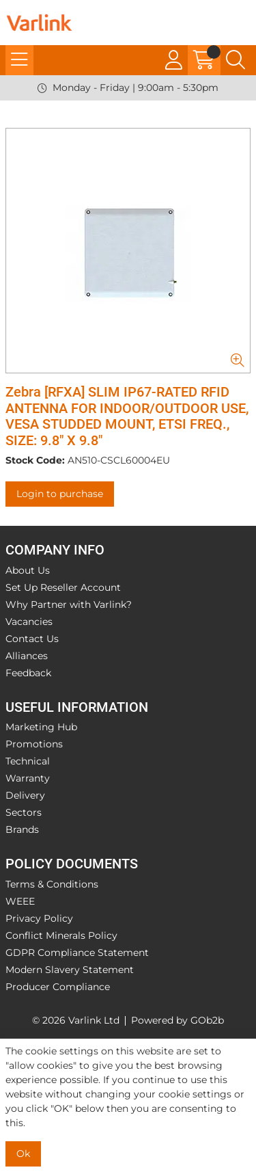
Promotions (34, 744)
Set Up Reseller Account (63, 587)
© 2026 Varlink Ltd (75, 1020)
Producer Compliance (57, 987)
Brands (22, 829)
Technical (27, 761)
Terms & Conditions (51, 884)
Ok (23, 1153)
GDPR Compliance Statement (77, 952)
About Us (27, 570)
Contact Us (32, 638)
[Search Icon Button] (236, 60)
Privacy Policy (39, 918)
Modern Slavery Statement (69, 969)
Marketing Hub (41, 727)
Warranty (27, 778)
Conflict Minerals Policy (61, 935)
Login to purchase (59, 494)
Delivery (25, 795)
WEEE (20, 901)
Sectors (23, 812)
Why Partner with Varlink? (68, 604)
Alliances (26, 656)
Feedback (28, 673)
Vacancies (29, 621)
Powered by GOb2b (177, 1020)
